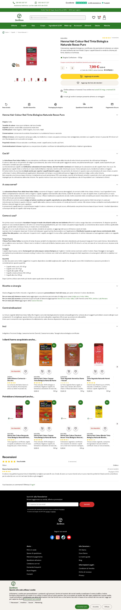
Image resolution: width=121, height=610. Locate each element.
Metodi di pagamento (34, 557)
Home (5, 32)
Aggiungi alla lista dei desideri (91, 83)
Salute (97, 26)
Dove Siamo (83, 553)
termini (53, 511)
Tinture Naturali (22, 32)
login (33, 485)
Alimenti (88, 26)
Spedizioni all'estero (34, 560)
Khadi (88, 376)
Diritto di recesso (85, 572)
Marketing (37, 602)
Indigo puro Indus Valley (80, 296)
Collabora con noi (33, 564)
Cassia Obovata (36, 301)
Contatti (30, 574)
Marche (107, 26)
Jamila (95, 299)
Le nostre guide (84, 557)
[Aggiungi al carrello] (42, 371)
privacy (62, 509)
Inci (4, 326)
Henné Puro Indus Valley (65, 299)
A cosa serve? (9, 184)
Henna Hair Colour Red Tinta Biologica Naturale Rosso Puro (33, 114)
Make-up (67, 26)
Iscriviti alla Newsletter (60, 498)
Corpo (42, 26)
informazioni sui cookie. (31, 599)
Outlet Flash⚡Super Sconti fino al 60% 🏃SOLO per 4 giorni (60, 10)
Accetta (96, 607)
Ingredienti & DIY (55, 26)
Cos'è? (5, 153)
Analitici (23, 602)
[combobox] (58, 17)
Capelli (23, 26)
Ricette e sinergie (11, 285)
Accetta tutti (82, 607)
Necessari (14, 602)
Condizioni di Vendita (86, 568)
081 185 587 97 (21, 3)
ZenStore (9, 376)
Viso (33, 26)
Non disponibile (15, 371)
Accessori (78, 26)
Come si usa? (9, 215)
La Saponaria (63, 376)
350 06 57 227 (43, 3)
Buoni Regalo (31, 571)
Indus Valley (64, 38)
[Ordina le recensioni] (109, 465)
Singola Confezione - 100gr (72, 57)
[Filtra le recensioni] (9, 465)
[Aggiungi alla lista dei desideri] (25, 371)
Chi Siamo (82, 550)
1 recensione (115, 37)
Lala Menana (103, 299)
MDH (90, 299)
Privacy (81, 575)
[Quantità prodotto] (67, 68)
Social (30, 602)
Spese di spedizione (34, 553)
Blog (80, 560)
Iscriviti (87, 504)
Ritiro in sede (31, 550)
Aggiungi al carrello (91, 76)
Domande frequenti (34, 567)
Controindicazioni (11, 307)
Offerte (14, 26)
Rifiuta (107, 607)
